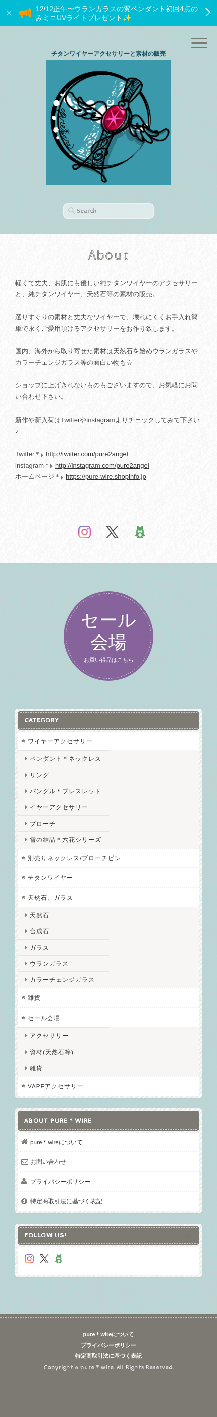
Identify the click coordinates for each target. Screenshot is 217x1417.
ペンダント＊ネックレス (65, 758)
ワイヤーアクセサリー (60, 741)
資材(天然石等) (52, 1052)
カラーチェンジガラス (62, 979)
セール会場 (44, 1018)
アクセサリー (49, 1035)
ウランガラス (49, 963)
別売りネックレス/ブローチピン (74, 858)
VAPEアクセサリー (56, 1086)
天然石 (39, 915)
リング (39, 775)
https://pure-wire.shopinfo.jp (106, 476)
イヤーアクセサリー (59, 807)
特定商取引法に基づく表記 (66, 1201)
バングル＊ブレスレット (65, 791)
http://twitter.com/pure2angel (87, 454)
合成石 (39, 931)
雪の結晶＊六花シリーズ (65, 839)
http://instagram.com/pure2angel (102, 465)
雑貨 (34, 997)
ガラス (39, 947)
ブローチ (43, 823)
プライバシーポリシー (60, 1181)
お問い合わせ (48, 1161)
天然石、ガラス (50, 897)
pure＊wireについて (56, 1142)
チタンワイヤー (50, 877)
